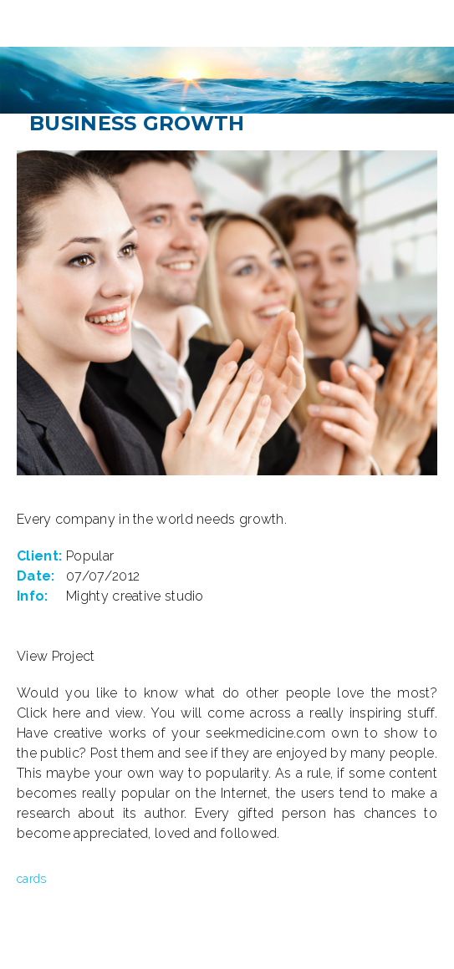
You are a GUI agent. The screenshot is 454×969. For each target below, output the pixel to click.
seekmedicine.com (265, 733)
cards (32, 878)
